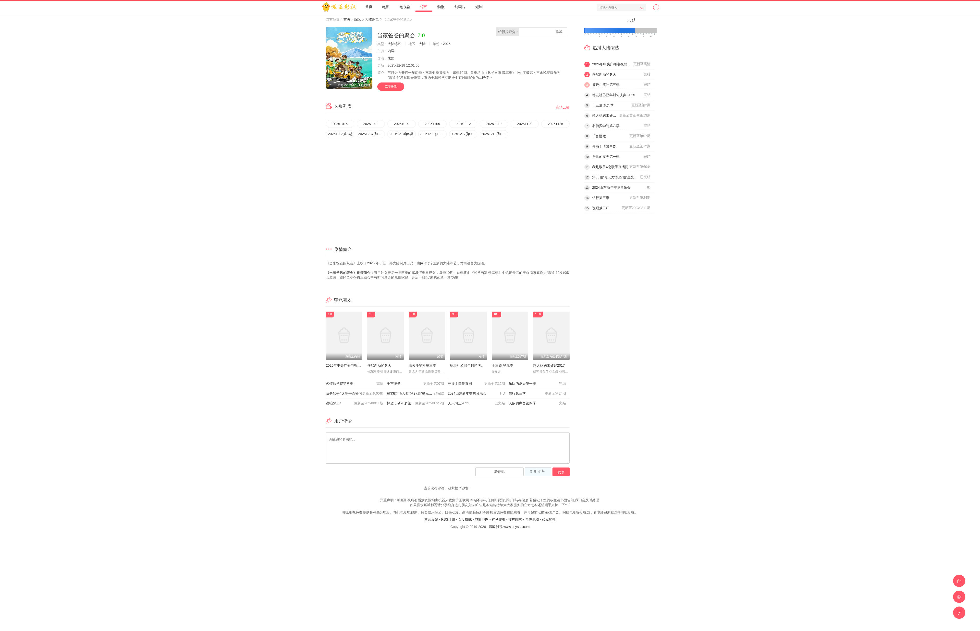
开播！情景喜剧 (476, 383)
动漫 (441, 7)
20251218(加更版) (494, 134)
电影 (386, 7)
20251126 (555, 124)
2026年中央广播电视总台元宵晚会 (352, 365)
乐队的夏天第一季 (537, 383)
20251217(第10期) (464, 134)
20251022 (370, 124)
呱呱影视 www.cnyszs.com (509, 527)
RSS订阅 (448, 519)
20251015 (340, 124)
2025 (447, 44)
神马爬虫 (498, 519)
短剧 (479, 7)
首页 (368, 7)
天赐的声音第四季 (537, 403)
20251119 (494, 124)
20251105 (432, 124)
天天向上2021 (476, 403)
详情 (487, 78)
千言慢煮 (415, 383)
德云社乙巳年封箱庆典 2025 (471, 365)
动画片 (460, 7)
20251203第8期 (340, 134)
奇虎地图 (532, 519)
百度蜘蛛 (465, 519)
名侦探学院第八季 (354, 383)
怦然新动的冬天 (379, 365)
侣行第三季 (537, 393)
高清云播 (563, 107)
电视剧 (404, 7)
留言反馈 (431, 519)
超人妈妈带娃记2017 (549, 365)
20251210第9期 (402, 134)
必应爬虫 (549, 519)
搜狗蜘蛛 (515, 519)
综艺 (424, 7)
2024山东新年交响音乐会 (476, 393)
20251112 (463, 124)
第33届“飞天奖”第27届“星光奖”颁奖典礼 (417, 393)
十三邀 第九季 (502, 365)
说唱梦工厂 (354, 403)
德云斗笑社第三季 (422, 365)
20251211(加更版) (433, 134)
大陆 (422, 44)
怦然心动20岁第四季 (415, 403)
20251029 (401, 124)
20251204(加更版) (371, 134)
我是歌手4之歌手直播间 (354, 393)
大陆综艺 (372, 19)
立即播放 (391, 86)
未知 (391, 58)
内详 (391, 51)
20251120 (524, 124)
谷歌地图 (482, 519)
